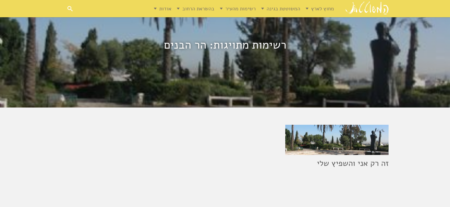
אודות (165, 8)
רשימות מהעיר (240, 8)
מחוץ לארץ (322, 8)
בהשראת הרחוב (198, 8)
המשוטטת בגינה (283, 8)
